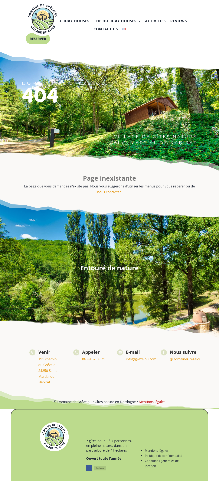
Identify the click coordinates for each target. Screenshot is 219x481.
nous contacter (109, 194)
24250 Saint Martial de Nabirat (47, 378)
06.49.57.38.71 (93, 361)
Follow (100, 470)
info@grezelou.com (141, 361)
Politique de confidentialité (163, 458)
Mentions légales (152, 403)
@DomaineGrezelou (185, 361)
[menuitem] (61, 21)
